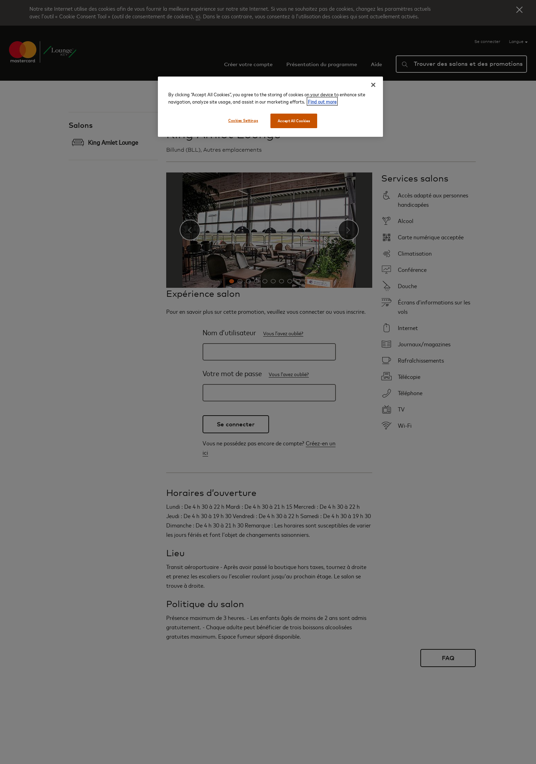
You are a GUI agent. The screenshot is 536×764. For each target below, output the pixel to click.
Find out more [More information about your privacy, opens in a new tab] (322, 101)
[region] (270, 107)
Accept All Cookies (294, 120)
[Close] (373, 84)
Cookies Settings (243, 120)
